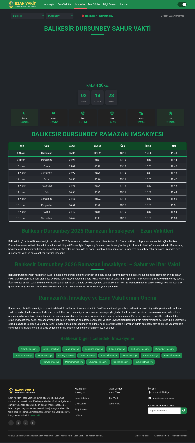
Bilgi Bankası (112, 4)
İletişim (126, 4)
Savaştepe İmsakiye (98, 362)
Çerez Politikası (179, 436)
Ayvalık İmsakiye (51, 350)
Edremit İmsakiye (24, 356)
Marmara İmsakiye (74, 362)
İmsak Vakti (114, 393)
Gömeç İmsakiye (66, 356)
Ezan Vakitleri (63, 4)
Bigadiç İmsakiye (117, 350)
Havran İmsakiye (109, 356)
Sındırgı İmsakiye (121, 362)
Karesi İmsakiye (150, 356)
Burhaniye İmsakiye (140, 350)
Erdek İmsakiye (45, 356)
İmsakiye (80, 4)
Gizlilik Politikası (142, 436)
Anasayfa (47, 4)
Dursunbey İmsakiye (164, 350)
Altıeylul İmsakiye (29, 350)
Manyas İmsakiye (51, 362)
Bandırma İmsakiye (94, 350)
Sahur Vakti (114, 404)
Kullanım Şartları (161, 436)
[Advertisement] (97, 60)
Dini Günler (95, 4)
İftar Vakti (113, 398)
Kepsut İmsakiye (172, 356)
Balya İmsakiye (72, 350)
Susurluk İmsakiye (144, 362)
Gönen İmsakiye (87, 356)
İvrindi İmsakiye (130, 356)
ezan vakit (36, 416)
